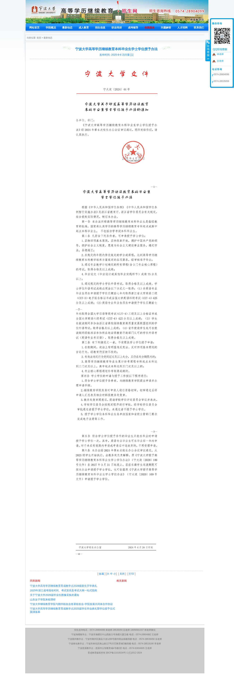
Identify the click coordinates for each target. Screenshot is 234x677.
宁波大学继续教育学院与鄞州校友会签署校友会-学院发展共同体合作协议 (71, 604)
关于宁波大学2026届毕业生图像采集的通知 (54, 594)
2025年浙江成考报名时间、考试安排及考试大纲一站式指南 (63, 590)
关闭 (122, 573)
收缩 (207, 50)
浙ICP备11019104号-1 (117, 652)
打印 (131, 573)
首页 (39, 37)
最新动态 (48, 37)
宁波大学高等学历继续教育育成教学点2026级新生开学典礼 (63, 585)
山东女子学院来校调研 (43, 599)
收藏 (101, 573)
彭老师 (220, 61)
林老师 (220, 54)
